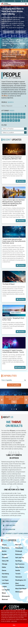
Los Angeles (6, 590)
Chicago (4, 564)
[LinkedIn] (21, 1)
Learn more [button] (14, 621)
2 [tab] (14, 36)
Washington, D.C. (20, 580)
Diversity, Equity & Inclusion (15, 533)
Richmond (18, 554)
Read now (20, 181)
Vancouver (18, 577)
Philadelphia (19, 548)
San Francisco (19, 564)
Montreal (5, 599)
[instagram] (26, 1)
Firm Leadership (10, 521)
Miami (4, 593)
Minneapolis (6, 596)
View (14, 402)
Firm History (8, 525)
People (7, 102)
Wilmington (19, 592)
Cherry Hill (5, 561)
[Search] (15, 1)
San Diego (18, 561)
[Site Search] (8, 1)
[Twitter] (23, 1)
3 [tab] (16, 36)
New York (18, 544)
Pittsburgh (18, 551)
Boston (4, 551)
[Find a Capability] (14, 380)
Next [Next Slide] (26, 399)
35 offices (4, 96)
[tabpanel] (14, 400)
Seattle (17, 570)
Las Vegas (5, 580)
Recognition (8, 529)
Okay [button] (14, 625)
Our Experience (20, 32)
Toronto (17, 573)
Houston (4, 577)
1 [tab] (12, 36)
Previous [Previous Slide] (2, 399)
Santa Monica (19, 567)
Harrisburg (5, 573)
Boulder (4, 554)
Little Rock (5, 583)
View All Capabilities (14, 385)
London (4, 586)
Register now (19, 367)
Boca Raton (5, 548)
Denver (4, 570)
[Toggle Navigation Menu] (25, 4)
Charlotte (5, 557)
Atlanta (4, 544)
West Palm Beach (20, 588)
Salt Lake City (19, 557)
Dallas (4, 567)
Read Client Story (8, 32)
